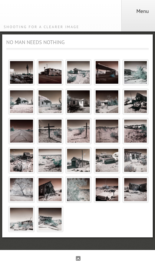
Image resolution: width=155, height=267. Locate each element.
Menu (138, 11)
